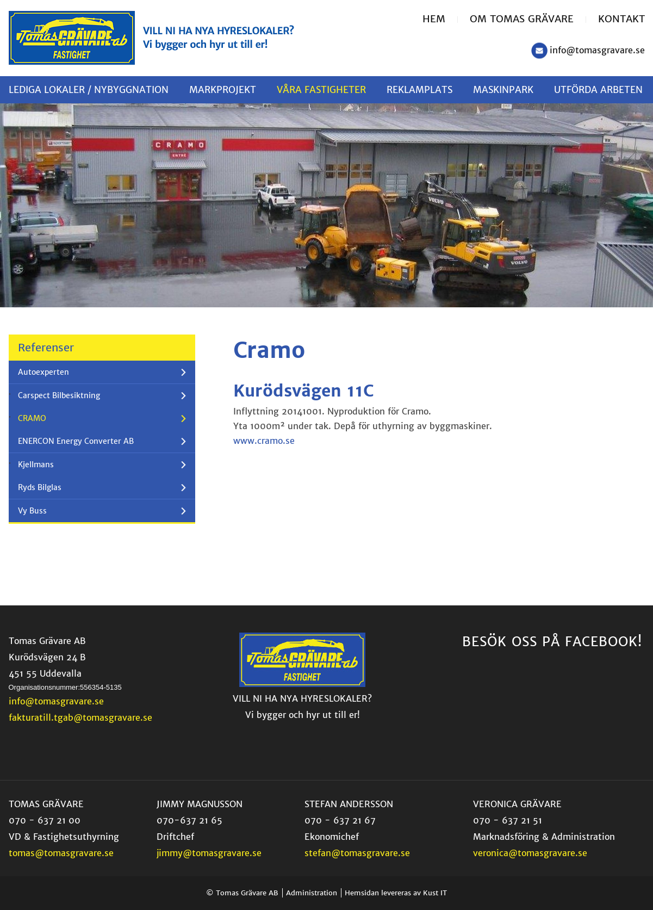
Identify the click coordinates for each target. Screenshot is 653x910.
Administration (311, 892)
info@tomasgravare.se (597, 50)
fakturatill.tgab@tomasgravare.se (80, 717)
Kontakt (621, 19)
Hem (433, 19)
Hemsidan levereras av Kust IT (396, 892)
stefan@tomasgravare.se (357, 852)
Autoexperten (43, 372)
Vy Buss (32, 511)
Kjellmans (36, 464)
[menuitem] (440, 19)
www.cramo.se (264, 440)
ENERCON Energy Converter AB (76, 441)
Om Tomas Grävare (522, 19)
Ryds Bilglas (39, 487)
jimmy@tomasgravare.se (209, 852)
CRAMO (32, 418)
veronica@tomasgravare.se (530, 852)
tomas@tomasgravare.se (61, 852)
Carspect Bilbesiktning (59, 395)
